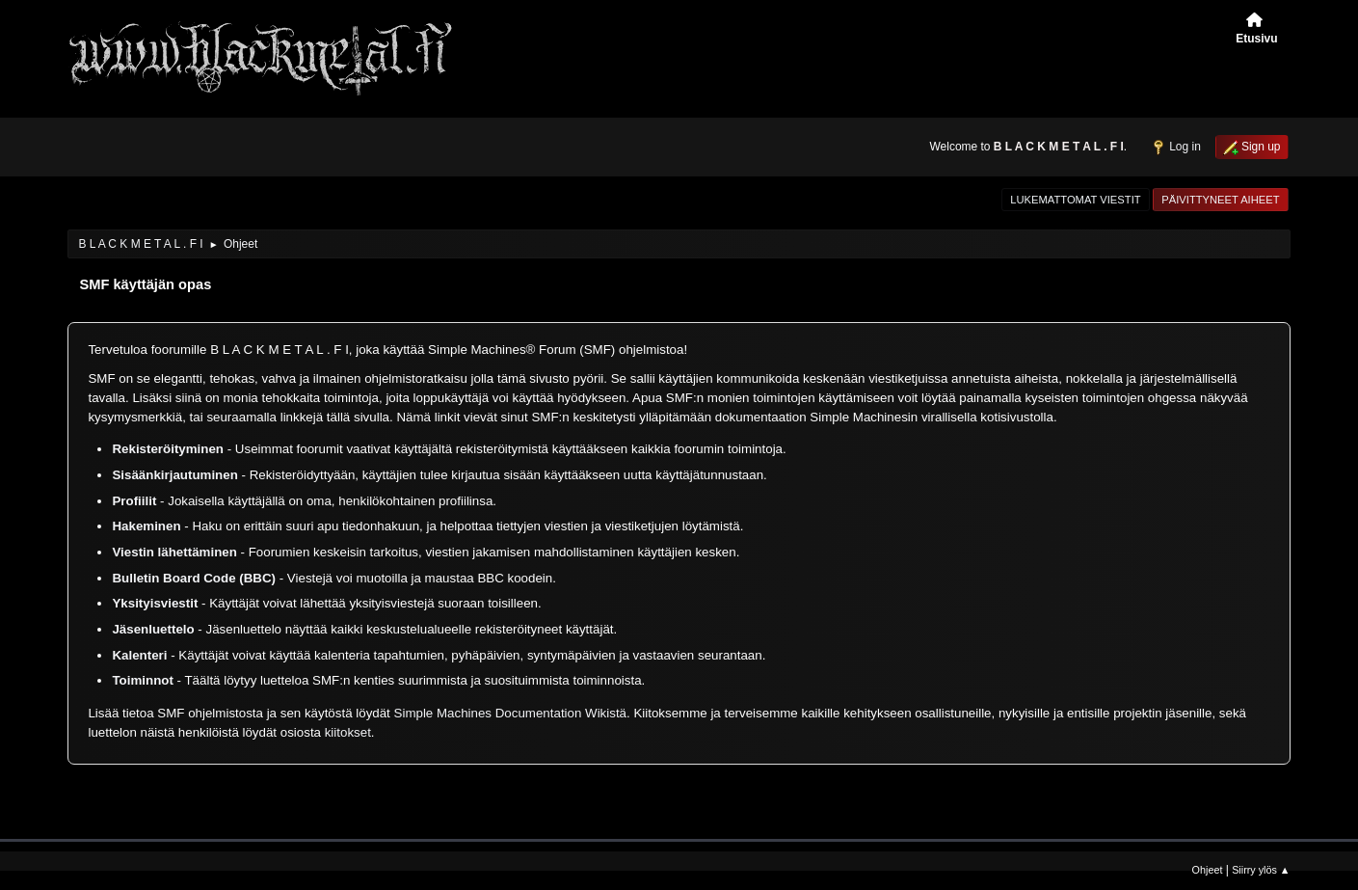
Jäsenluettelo (153, 629)
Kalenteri (139, 655)
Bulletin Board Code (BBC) (195, 578)
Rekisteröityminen (168, 449)
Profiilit (134, 501)
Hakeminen (146, 526)
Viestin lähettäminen (174, 552)
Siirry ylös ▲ (1261, 870)
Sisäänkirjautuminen (174, 475)
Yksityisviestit (155, 603)
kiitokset (348, 732)
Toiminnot (142, 680)
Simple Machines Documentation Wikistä (510, 713)
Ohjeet (1207, 870)
